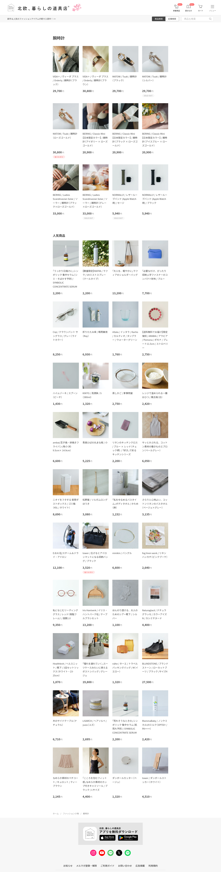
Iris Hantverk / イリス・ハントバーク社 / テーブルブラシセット (95, 614)
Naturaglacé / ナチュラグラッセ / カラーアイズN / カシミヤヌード (154, 614)
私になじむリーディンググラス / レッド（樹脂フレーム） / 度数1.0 (65, 614)
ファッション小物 (71, 813)
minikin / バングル (122, 553)
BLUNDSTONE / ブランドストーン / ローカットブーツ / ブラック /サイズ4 (155, 667)
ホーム (56, 813)
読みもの (188, 11)
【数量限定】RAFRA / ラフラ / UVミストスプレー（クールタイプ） (95, 274)
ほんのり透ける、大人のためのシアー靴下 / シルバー (125, 614)
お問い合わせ (125, 865)
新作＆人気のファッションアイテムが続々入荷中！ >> (31, 18)
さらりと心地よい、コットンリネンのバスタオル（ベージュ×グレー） (154, 503)
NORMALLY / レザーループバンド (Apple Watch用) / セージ (124, 198)
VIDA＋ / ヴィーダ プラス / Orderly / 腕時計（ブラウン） (95, 80)
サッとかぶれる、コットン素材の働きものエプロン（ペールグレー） (154, 446)
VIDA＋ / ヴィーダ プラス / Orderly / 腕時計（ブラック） (66, 80)
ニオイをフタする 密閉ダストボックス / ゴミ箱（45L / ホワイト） (66, 503)
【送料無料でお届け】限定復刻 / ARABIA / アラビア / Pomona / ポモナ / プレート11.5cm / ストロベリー (155, 339)
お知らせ (68, 865)
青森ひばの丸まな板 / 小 (95, 442)
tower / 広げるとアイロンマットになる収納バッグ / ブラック (95, 556)
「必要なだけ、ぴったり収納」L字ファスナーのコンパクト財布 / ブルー (155, 274)
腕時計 (86, 813)
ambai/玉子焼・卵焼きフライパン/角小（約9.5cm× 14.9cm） (66, 446)
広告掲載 (140, 865)
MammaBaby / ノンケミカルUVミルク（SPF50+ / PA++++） (154, 724)
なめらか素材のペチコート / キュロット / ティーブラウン (65, 781)
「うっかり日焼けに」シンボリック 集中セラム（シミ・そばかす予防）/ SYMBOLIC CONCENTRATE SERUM (65, 278)
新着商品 (176, 11)
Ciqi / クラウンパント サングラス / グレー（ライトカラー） (65, 335)
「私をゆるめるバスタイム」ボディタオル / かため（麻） (125, 503)
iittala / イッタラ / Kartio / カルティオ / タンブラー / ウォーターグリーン (125, 335)
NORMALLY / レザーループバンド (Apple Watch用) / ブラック (154, 198)
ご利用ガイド (107, 865)
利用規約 (153, 865)
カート (200, 11)
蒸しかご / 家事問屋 (122, 393)
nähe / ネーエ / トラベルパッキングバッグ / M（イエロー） (125, 667)
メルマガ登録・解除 (86, 865)
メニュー (212, 10)
